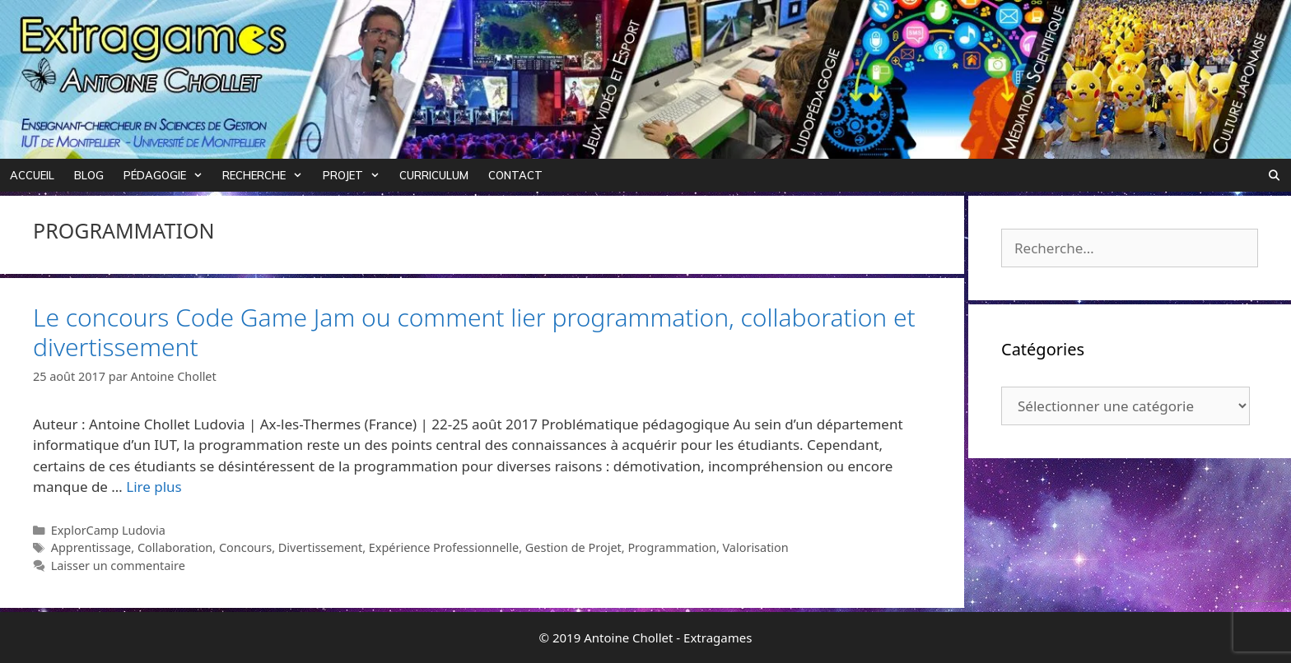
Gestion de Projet (573, 547)
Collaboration (174, 547)
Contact (515, 175)
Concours (245, 547)
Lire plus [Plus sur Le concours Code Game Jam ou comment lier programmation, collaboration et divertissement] (153, 486)
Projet (356, 175)
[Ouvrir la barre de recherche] (1274, 175)
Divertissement (320, 547)
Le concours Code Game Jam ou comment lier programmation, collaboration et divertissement (474, 332)
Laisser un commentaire (118, 565)
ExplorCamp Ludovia (108, 530)
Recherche (267, 175)
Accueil (32, 175)
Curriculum (433, 175)
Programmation (671, 547)
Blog (89, 175)
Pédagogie (168, 175)
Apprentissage (91, 547)
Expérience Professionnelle (444, 547)
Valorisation (756, 547)
